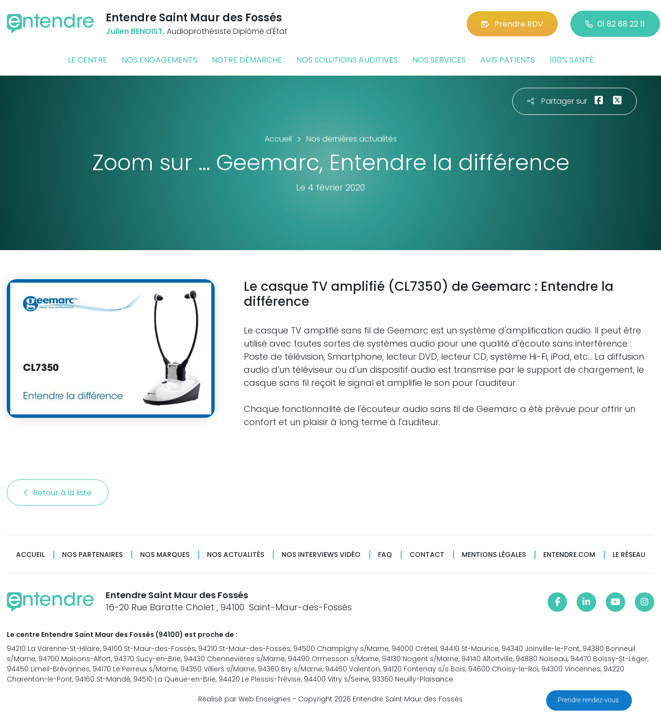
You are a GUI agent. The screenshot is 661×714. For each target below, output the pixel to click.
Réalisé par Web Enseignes (244, 699)
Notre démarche (247, 59)
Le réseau (629, 555)
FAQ (385, 555)
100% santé (572, 59)
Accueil (30, 555)
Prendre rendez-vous (589, 700)
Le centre (87, 59)
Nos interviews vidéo (321, 555)
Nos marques (164, 555)
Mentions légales (494, 555)
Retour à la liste (58, 492)
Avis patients (507, 59)
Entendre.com (569, 555)
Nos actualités (235, 555)
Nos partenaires (92, 555)
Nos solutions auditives (347, 59)
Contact (426, 555)
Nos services (439, 59)
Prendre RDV (512, 24)
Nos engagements (159, 59)
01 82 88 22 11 (615, 24)
